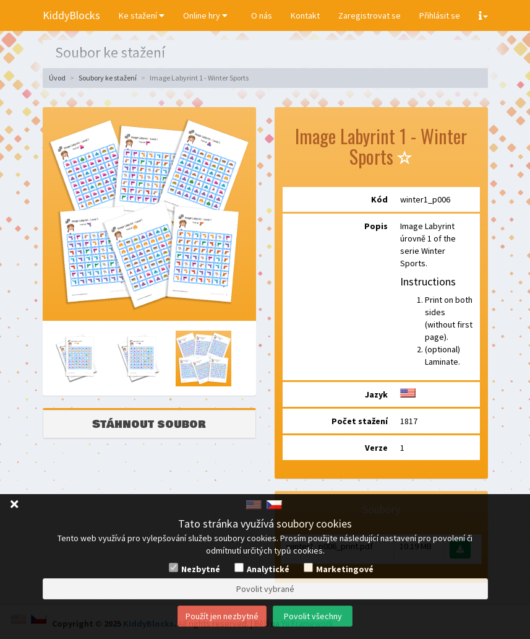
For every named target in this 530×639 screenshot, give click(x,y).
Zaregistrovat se (369, 15)
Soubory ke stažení (108, 77)
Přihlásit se (439, 15)
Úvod (57, 77)
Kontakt (305, 15)
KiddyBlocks (71, 15)
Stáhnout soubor (149, 424)
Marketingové (345, 569)
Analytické (268, 569)
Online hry (205, 15)
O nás (261, 15)
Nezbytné (200, 569)
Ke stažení (142, 15)
